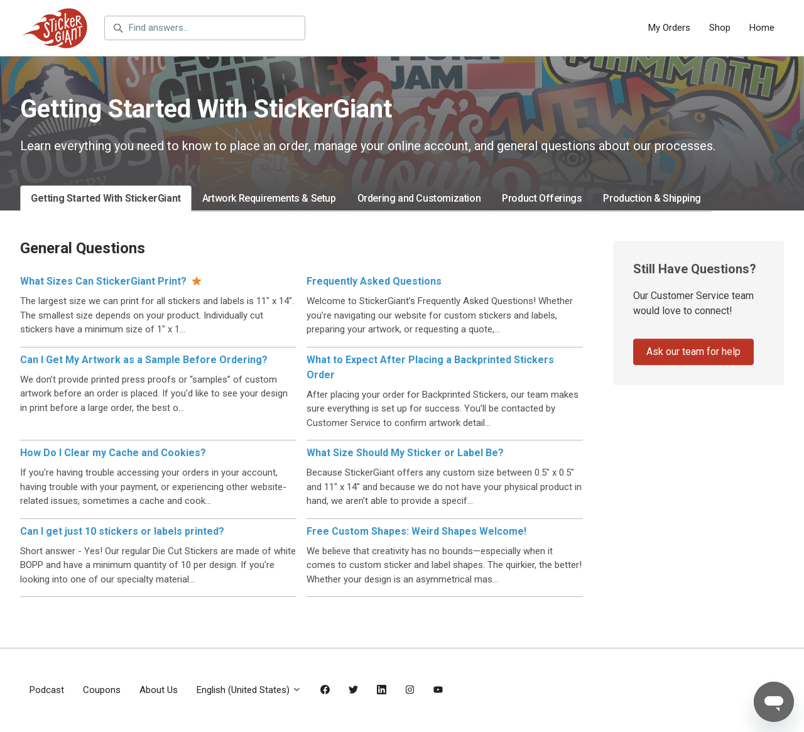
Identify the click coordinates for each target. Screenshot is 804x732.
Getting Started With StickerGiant (106, 198)
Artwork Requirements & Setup (269, 198)
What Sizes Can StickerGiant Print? (103, 281)
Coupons (102, 690)
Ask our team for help (693, 352)
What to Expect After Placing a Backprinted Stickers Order (430, 367)
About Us (158, 690)
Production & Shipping (652, 198)
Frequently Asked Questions (374, 281)
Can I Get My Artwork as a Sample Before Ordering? (144, 360)
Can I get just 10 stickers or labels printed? (122, 531)
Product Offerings (542, 198)
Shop (720, 27)
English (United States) (249, 690)
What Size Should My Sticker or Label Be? (405, 453)
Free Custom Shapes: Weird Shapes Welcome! (416, 531)
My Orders (669, 27)
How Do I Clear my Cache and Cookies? (113, 453)
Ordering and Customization (419, 198)
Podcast (47, 690)
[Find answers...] (204, 28)
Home (761, 27)
